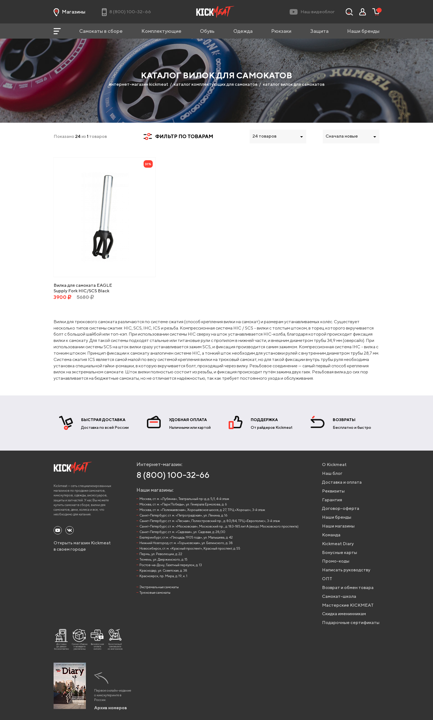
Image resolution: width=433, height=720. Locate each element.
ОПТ (327, 578)
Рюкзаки (281, 31)
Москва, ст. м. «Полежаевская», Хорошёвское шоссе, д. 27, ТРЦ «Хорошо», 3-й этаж (202, 510)
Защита (319, 31)
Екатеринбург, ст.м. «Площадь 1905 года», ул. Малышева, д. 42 (186, 537)
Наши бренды (363, 31)
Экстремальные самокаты (159, 587)
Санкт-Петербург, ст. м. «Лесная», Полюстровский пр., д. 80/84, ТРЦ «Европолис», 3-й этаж (209, 521)
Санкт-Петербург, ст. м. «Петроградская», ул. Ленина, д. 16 (183, 515)
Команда (331, 534)
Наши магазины (338, 526)
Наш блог (332, 473)
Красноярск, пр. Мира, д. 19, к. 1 (163, 576)
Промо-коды (335, 561)
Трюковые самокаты (154, 592)
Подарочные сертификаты (350, 622)
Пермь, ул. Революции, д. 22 (160, 554)
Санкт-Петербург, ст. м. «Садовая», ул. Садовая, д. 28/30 (182, 532)
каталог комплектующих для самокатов (215, 84)
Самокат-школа (339, 596)
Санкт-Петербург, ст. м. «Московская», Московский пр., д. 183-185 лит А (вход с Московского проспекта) (219, 526)
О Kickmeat (334, 464)
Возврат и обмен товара (348, 587)
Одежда (243, 31)
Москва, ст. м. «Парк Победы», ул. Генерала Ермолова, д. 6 (183, 504)
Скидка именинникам (344, 613)
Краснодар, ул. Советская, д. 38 (163, 570)
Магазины (69, 11)
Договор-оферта (340, 508)
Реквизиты (333, 491)
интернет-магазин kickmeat (138, 84)
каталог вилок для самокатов (293, 84)
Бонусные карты (339, 552)
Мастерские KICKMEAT (348, 605)
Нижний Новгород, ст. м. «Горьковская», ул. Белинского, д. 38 (186, 543)
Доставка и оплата (342, 482)
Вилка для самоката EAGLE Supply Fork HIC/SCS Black (83, 288)
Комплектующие (161, 31)
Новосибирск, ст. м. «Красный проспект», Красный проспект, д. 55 (189, 548)
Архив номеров (110, 707)
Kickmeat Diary (338, 543)
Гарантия (332, 499)
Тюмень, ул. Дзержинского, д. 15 (163, 559)
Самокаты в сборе (101, 31)
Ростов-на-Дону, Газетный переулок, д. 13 (170, 565)
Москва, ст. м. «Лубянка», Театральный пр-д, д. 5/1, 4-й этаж (184, 499)
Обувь (207, 31)
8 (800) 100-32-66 (173, 475)
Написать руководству (346, 569)
